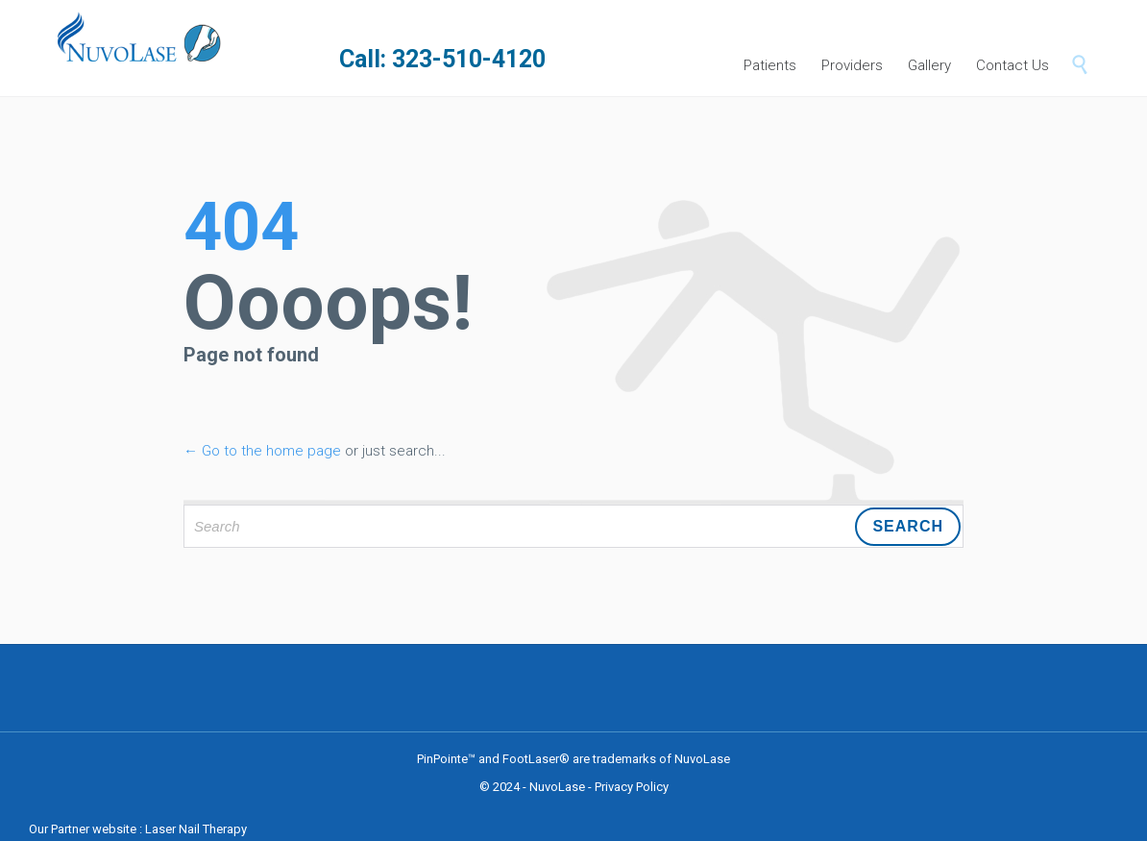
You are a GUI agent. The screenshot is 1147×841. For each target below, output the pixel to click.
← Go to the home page (262, 450)
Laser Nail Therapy (196, 829)
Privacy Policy (632, 786)
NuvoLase (557, 786)
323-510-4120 (469, 59)
